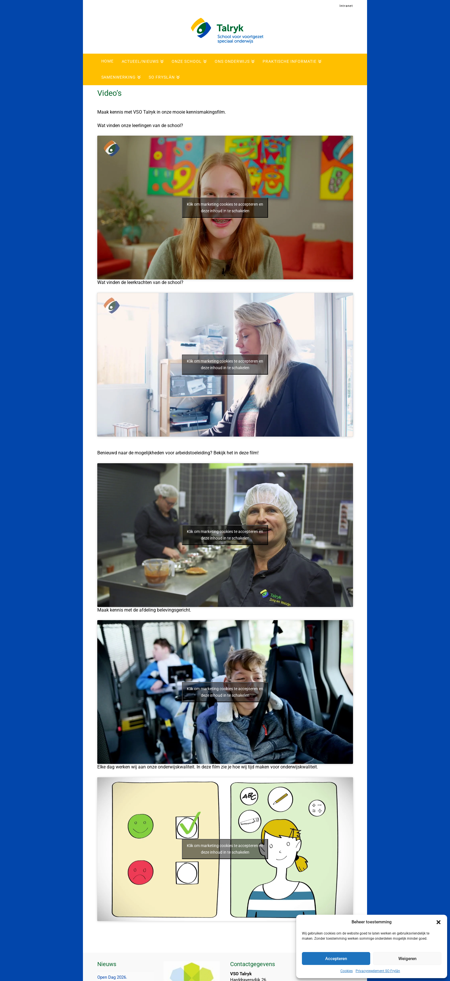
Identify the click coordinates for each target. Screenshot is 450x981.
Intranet (346, 6)
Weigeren (407, 958)
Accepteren (336, 958)
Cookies (346, 971)
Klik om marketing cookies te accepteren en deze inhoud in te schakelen (225, 207)
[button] (438, 922)
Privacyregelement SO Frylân (378, 971)
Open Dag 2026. (112, 977)
